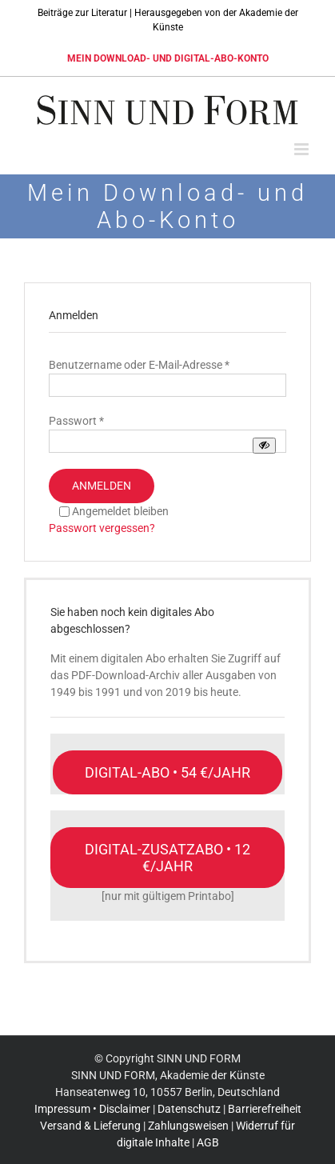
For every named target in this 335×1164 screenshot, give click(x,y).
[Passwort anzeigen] (264, 445)
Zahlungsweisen (188, 1125)
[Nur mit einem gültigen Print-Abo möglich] (167, 857)
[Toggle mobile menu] (302, 149)
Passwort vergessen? (102, 528)
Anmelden (101, 485)
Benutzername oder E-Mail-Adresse (139, 364)
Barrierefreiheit (264, 1108)
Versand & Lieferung (90, 1125)
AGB (208, 1142)
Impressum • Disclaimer (92, 1108)
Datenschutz (189, 1108)
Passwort (76, 420)
